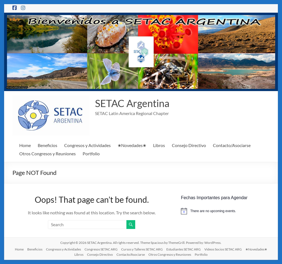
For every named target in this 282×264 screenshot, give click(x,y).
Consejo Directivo (189, 145)
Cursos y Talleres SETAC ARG (142, 249)
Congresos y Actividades (87, 145)
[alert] (225, 211)
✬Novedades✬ (132, 145)
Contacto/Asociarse (232, 145)
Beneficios (47, 145)
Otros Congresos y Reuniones (47, 153)
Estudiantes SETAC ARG (183, 249)
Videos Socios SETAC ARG (223, 249)
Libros (159, 145)
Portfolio (91, 153)
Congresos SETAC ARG (101, 249)
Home (25, 145)
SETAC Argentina (132, 103)
